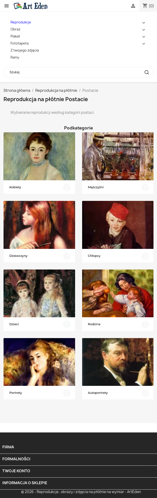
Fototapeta (20, 43)
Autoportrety (98, 393)
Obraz (15, 29)
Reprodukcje (21, 22)
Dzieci (14, 324)
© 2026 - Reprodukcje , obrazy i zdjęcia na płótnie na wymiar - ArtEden (81, 491)
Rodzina (94, 324)
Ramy (15, 57)
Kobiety (15, 187)
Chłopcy (94, 256)
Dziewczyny (18, 256)
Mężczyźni (96, 187)
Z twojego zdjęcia (25, 50)
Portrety (15, 393)
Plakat (15, 36)
